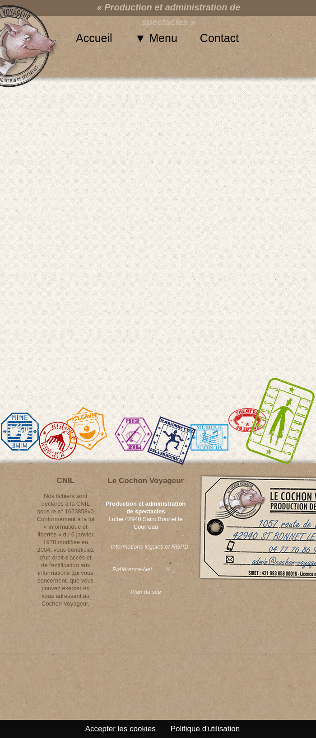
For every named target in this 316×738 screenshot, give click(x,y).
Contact (219, 38)
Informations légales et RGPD (146, 546)
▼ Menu (156, 38)
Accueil (94, 38)
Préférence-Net (132, 569)
